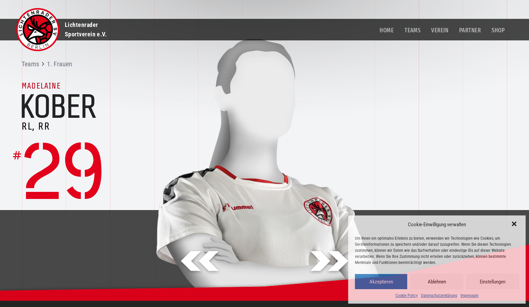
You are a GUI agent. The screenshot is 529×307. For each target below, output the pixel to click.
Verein (439, 30)
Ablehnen (437, 282)
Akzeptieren (381, 282)
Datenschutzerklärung (439, 295)
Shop (498, 30)
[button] (515, 224)
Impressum (469, 295)
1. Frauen (59, 64)
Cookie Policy (406, 295)
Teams (412, 30)
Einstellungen (492, 282)
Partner (470, 30)
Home (387, 30)
